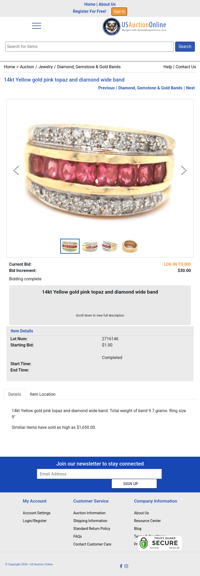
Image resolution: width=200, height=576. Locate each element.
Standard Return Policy (91, 529)
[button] (70, 246)
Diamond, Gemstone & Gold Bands (89, 66)
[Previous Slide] (16, 169)
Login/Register (35, 521)
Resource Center (147, 521)
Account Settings (37, 513)
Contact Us (186, 66)
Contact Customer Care (92, 544)
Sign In (119, 11)
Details (14, 394)
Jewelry (46, 66)
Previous (106, 87)
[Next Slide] (184, 169)
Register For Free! (89, 11)
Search (185, 46)
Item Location (42, 394)
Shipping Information (90, 521)
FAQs (77, 536)
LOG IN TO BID (177, 264)
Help (168, 66)
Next (190, 87)
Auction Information (89, 513)
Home (90, 4)
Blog (137, 529)
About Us (107, 4)
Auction (27, 66)
